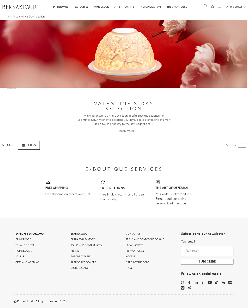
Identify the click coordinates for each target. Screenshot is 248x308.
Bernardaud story (83, 239)
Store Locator (80, 268)
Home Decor (101, 7)
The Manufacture (150, 7)
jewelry (20, 257)
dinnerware (23, 239)
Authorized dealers (83, 262)
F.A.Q (129, 268)
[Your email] (207, 251)
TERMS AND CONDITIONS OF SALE (145, 239)
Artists (129, 7)
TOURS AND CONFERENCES (86, 245)
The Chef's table (177, 7)
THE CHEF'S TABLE (81, 257)
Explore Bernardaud (30, 234)
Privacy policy (135, 251)
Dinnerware (60, 7)
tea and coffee (25, 245)
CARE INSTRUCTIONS (137, 262)
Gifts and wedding (27, 262)
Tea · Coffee (80, 7)
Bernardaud (79, 234)
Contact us (133, 234)
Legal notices (134, 245)
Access (130, 257)
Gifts (117, 7)
